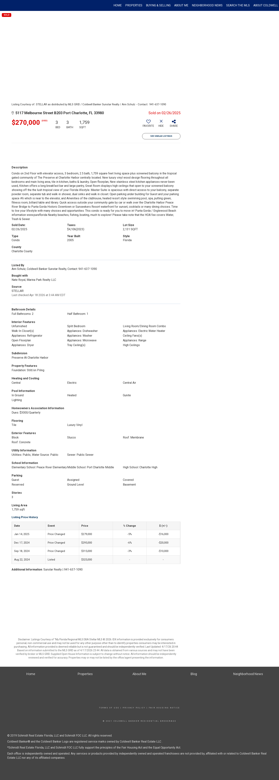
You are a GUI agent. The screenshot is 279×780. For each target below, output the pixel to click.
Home (117, 5)
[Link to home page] (5, 5)
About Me (181, 5)
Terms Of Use (109, 708)
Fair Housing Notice (164, 708)
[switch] (148, 124)
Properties (133, 5)
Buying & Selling (158, 5)
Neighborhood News (207, 5)
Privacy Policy (134, 708)
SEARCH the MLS (238, 5)
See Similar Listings (161, 136)
